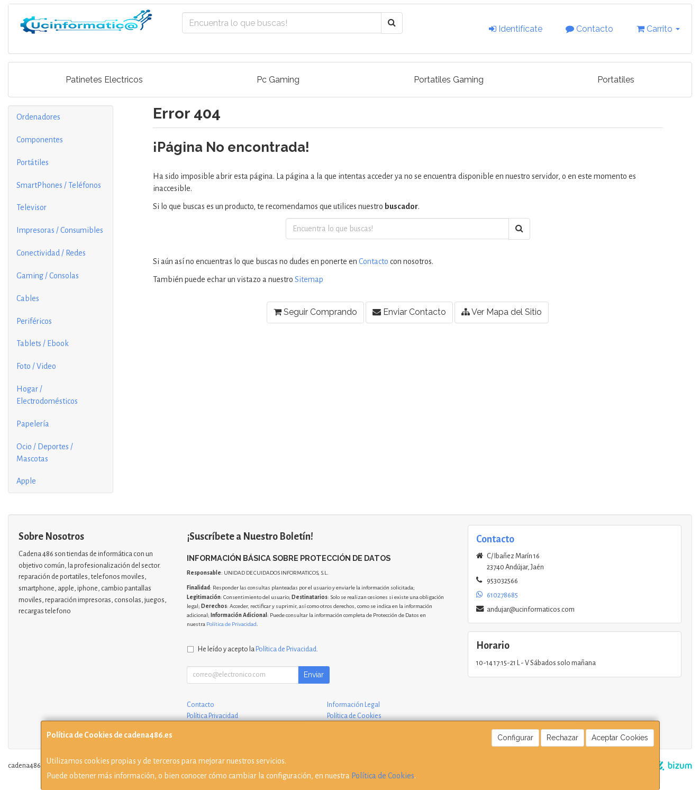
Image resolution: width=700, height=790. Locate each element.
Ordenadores (38, 117)
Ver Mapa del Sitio (501, 312)
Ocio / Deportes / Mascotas (44, 452)
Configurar (515, 737)
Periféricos (34, 321)
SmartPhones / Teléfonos (58, 185)
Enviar (314, 674)
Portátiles (32, 162)
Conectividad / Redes (51, 253)
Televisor (31, 207)
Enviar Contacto (409, 312)
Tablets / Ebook (42, 343)
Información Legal (353, 705)
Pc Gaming (278, 80)
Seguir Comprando (315, 312)
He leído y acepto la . (258, 649)
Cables (27, 298)
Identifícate (515, 29)
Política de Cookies (382, 775)
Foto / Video (36, 366)
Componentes (39, 139)
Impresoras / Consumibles (59, 230)
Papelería (32, 424)
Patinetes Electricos (104, 80)
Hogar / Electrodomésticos (47, 395)
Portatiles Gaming (449, 80)
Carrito (658, 29)
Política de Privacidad (231, 624)
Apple (26, 481)
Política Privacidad (212, 716)
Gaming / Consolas (47, 275)
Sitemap (309, 279)
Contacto (589, 29)
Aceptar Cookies (620, 737)
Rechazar (562, 737)
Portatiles (615, 80)
